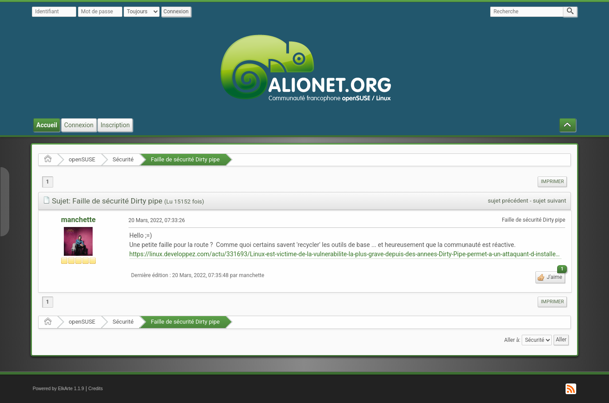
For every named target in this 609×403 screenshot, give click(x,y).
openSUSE (82, 159)
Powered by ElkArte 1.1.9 (58, 388)
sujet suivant (549, 200)
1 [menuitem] (47, 182)
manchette (78, 219)
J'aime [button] (556, 275)
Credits (95, 388)
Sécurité (123, 159)
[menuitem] (552, 181)
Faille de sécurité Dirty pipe (185, 159)
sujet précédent (508, 200)
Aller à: (512, 339)
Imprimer (552, 181)
